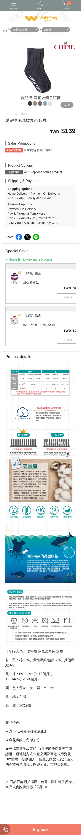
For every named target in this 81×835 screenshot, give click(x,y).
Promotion (14, 150)
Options (14, 172)
